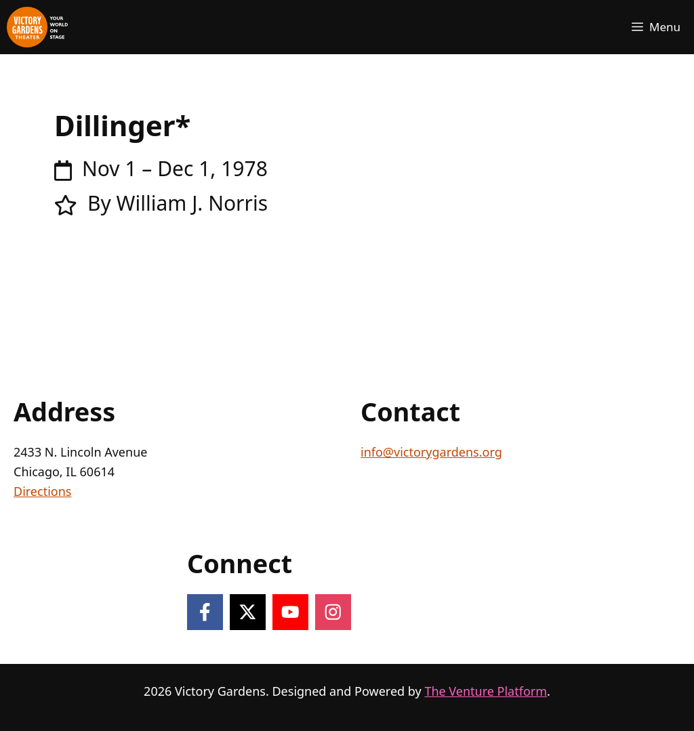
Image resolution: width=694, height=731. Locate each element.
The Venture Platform (485, 691)
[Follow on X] (248, 612)
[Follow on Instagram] (333, 612)
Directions (42, 491)
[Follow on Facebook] (205, 612)
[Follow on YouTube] (290, 612)
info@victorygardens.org (431, 452)
